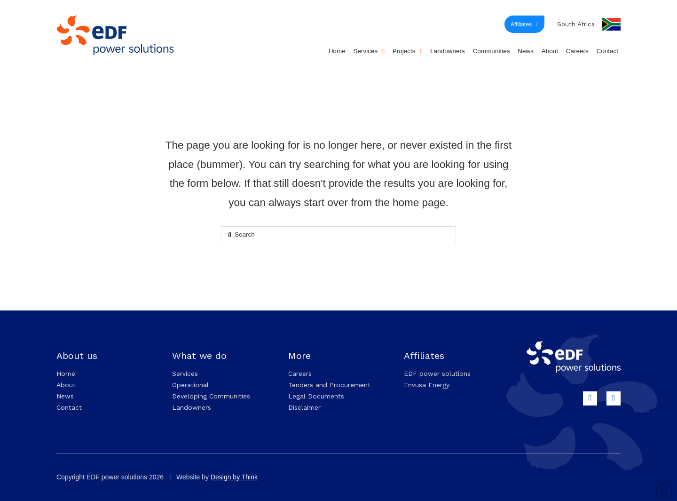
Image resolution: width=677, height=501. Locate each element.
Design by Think (234, 477)
